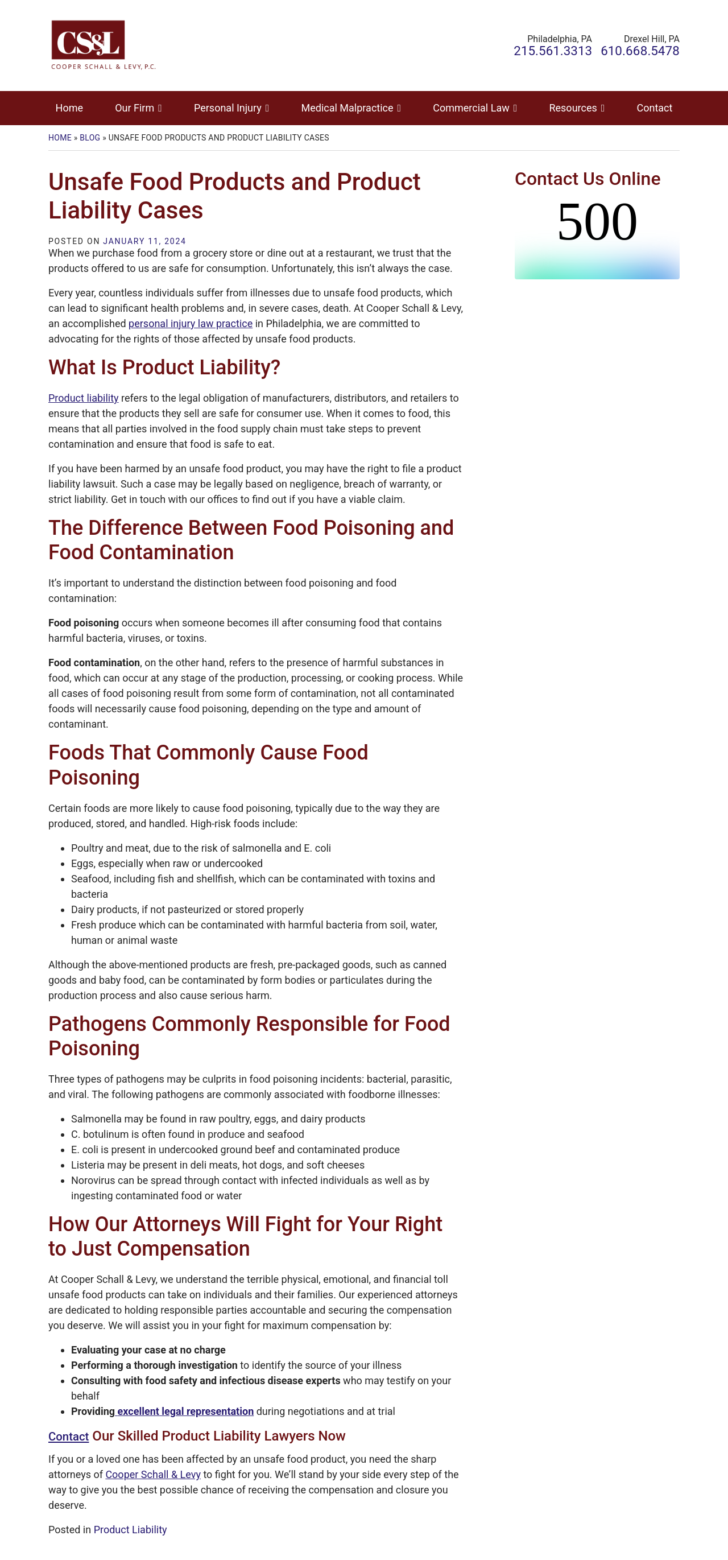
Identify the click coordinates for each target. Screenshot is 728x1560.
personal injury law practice (191, 323)
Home (69, 108)
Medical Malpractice (347, 108)
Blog (90, 137)
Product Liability (130, 1530)
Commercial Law (471, 108)
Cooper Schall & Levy (153, 1474)
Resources (573, 108)
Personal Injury (228, 108)
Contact (654, 108)
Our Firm (134, 108)
